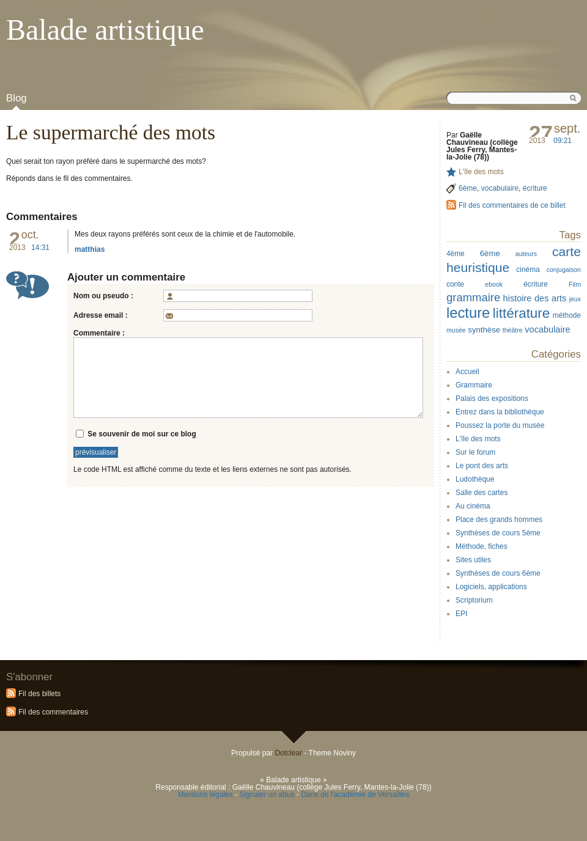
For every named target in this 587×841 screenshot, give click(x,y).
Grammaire (474, 385)
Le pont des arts (482, 465)
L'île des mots (481, 171)
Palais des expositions (492, 398)
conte (455, 284)
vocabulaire (500, 188)
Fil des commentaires (53, 712)
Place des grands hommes (499, 519)
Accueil (467, 371)
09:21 (562, 140)
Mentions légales (205, 794)
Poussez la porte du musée (500, 425)
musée (456, 330)
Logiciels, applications (491, 586)
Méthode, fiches (482, 546)
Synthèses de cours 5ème (498, 533)
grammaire (473, 297)
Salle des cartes (482, 492)
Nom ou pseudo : (103, 295)
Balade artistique (105, 29)
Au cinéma (473, 506)
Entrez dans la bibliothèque (500, 412)
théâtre (513, 330)
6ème (468, 188)
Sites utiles (473, 560)
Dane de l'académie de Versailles (355, 794)
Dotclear (288, 753)
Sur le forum (475, 452)
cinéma (527, 269)
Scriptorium (474, 600)
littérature (521, 313)
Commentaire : (99, 333)
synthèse (484, 329)
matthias (90, 249)
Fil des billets (39, 693)
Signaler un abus (266, 794)
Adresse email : (100, 315)
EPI (461, 613)
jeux (575, 299)
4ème (455, 253)
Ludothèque (475, 479)
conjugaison (564, 269)
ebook (494, 284)
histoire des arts (535, 298)
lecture (468, 312)
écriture (535, 188)
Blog (16, 98)
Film (575, 284)
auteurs (526, 253)
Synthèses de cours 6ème (498, 573)
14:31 (40, 247)
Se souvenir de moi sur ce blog (141, 433)
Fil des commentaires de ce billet (512, 205)
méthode (567, 315)
